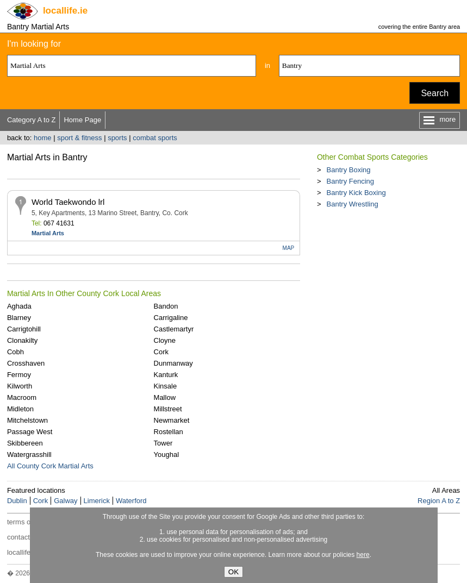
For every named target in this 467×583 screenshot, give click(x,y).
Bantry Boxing (349, 170)
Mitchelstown (27, 420)
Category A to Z (31, 120)
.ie (65, 10)
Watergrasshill (29, 454)
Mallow (165, 397)
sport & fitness (79, 138)
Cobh (15, 352)
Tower (163, 443)
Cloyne (165, 340)
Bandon (166, 306)
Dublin (17, 501)
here (363, 555)
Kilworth (19, 386)
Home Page (82, 120)
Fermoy (19, 375)
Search (435, 93)
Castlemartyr (174, 329)
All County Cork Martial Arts (50, 466)
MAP (289, 248)
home (43, 138)
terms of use (26, 522)
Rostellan (168, 432)
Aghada (19, 306)
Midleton (20, 409)
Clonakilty (22, 340)
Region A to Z (439, 501)
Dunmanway (173, 363)
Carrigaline (171, 318)
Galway (65, 501)
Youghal (166, 454)
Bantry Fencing (350, 181)
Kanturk (166, 375)
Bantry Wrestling (352, 204)
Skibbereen (25, 443)
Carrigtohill (24, 329)
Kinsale (165, 386)
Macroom (21, 397)
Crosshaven (26, 363)
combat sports (155, 138)
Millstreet (168, 409)
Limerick (97, 501)
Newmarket (172, 420)
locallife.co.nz (28, 552)
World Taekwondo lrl (68, 201)
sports (117, 138)
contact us (23, 537)
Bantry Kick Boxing (356, 193)
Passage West (30, 432)
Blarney (19, 318)
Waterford (131, 501)
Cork (161, 352)
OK (233, 572)
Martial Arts (48, 233)
